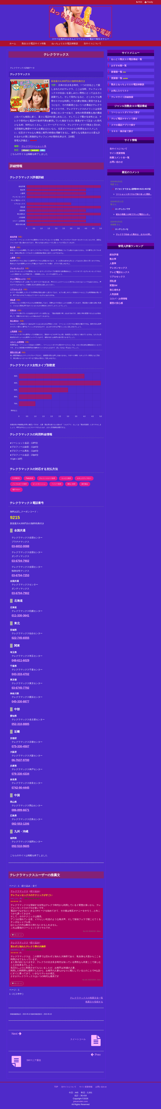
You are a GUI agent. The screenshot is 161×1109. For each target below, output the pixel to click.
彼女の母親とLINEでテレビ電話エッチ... (133, 214)
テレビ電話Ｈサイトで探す (124, 118)
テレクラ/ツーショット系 (33, 146)
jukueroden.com (80, 1101)
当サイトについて (92, 43)
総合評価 (13, 237)
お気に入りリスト (120, 91)
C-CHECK (16, 478)
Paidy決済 (29, 478)
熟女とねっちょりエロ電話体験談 (127, 84)
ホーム (12, 43)
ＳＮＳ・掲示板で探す (122, 131)
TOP (56, 1087)
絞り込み (34, 891)
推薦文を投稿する (94, 1001)
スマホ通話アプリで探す (123, 125)
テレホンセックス (17, 268)
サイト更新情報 (117, 153)
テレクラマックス (19, 891)
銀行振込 (85, 484)
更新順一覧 (119, 78)
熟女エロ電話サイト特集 (34, 43)
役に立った (17, 935)
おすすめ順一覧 (119, 65)
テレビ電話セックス (18, 279)
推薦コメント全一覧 (119, 157)
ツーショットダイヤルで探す (125, 112)
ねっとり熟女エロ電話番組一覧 (126, 59)
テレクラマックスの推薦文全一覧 (86, 998)
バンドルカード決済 (19, 484)
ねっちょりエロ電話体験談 (65, 43)
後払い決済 (71, 484)
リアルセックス (16, 289)
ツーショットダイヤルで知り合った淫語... (133, 194)
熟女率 (12, 247)
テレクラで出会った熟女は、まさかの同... (133, 234)
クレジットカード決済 (47, 478)
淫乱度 (12, 300)
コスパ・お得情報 (17, 342)
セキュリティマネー (84, 478)
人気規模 (13, 331)
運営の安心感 (15, 352)
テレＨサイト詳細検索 (122, 97)
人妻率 (12, 258)
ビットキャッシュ (39, 484)
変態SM (13, 310)
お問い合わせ (116, 162)
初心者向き (14, 321)
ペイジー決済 (56, 484)
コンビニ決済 (66, 478)
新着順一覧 (118, 72)
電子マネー (16, 489)
